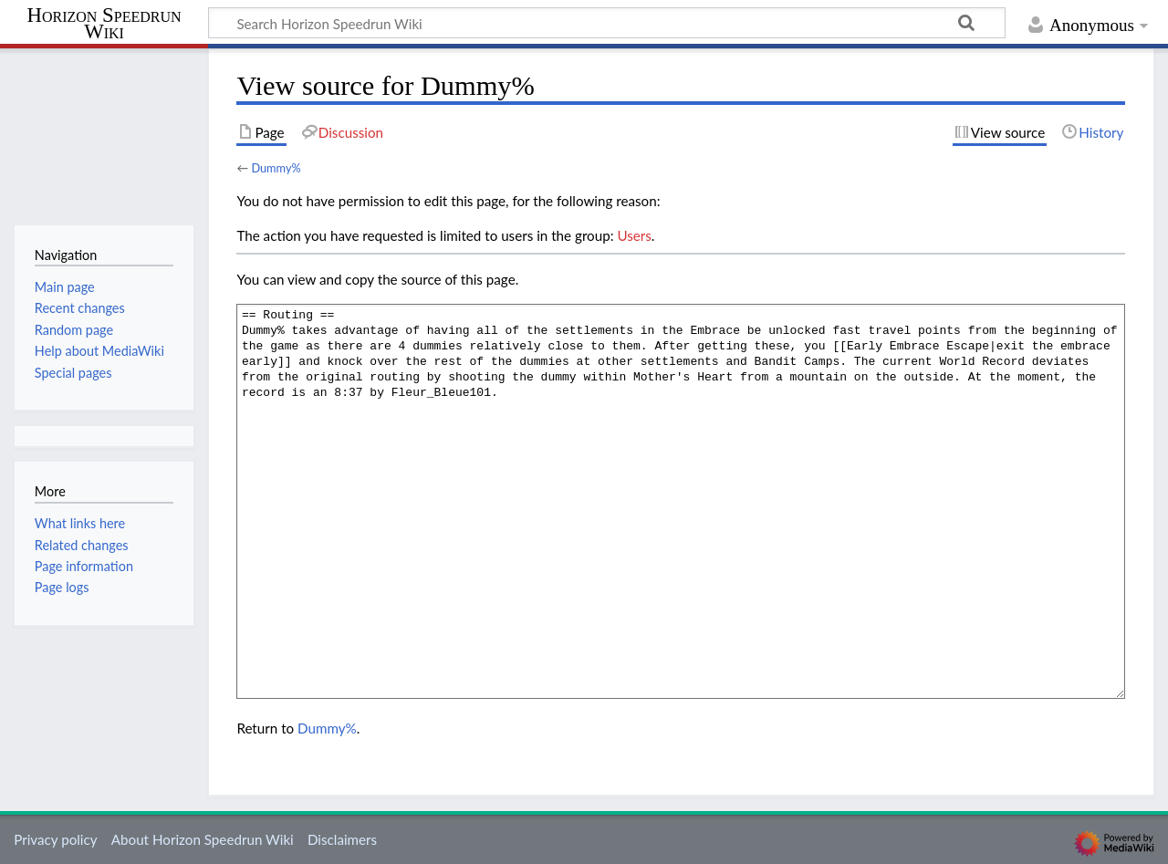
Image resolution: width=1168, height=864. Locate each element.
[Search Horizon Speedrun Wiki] (607, 22)
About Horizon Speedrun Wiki (202, 839)
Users (634, 235)
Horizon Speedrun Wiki (103, 24)
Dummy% (275, 168)
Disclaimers (342, 839)
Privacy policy (55, 839)
